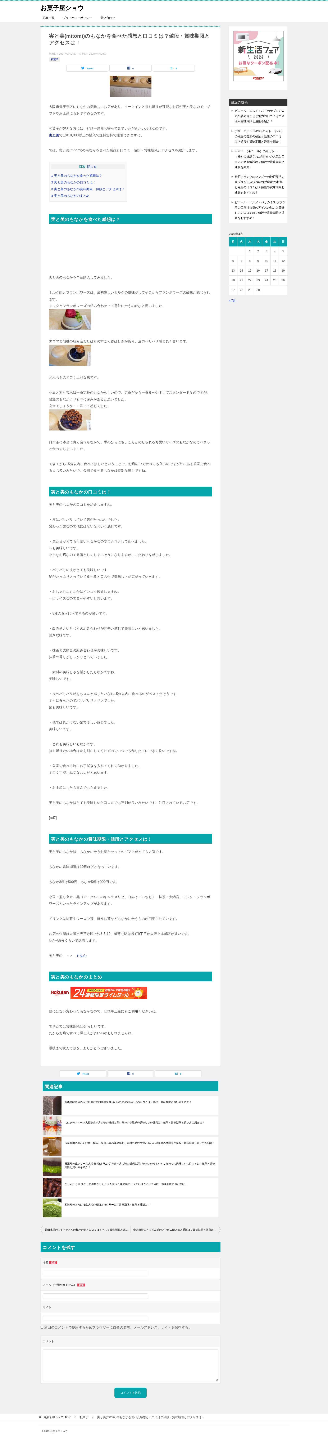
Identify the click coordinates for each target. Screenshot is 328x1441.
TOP (56, 1417)
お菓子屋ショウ (63, 7)
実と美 (54, 135)
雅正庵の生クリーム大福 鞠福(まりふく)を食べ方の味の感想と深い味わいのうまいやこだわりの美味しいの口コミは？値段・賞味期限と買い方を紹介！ (140, 1165)
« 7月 (232, 300)
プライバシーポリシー (77, 17)
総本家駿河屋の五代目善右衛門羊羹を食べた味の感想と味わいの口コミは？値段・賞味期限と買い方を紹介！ (128, 1102)
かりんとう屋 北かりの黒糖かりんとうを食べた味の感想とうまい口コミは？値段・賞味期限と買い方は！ (126, 1184)
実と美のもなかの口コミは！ (73, 182)
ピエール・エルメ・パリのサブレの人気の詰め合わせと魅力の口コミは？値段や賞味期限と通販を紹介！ (259, 116)
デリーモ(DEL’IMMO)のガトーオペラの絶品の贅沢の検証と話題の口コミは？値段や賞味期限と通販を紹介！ (259, 136)
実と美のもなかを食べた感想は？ (76, 175)
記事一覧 (48, 17)
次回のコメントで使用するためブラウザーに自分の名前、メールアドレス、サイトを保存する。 (118, 1327)
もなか (81, 955)
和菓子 (54, 59)
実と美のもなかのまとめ (70, 195)
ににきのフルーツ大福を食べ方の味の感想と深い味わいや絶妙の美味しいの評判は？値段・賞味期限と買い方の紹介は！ (135, 1122)
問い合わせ (107, 17)
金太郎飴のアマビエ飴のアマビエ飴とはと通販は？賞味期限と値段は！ (174, 1229)
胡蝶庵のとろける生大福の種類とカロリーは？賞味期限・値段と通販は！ (107, 1204)
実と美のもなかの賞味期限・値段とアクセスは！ (88, 189)
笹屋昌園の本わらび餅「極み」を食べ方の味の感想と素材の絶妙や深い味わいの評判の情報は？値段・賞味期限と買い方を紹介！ (140, 1143)
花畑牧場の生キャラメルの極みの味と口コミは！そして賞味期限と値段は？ (88, 1229)
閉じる (91, 166)
